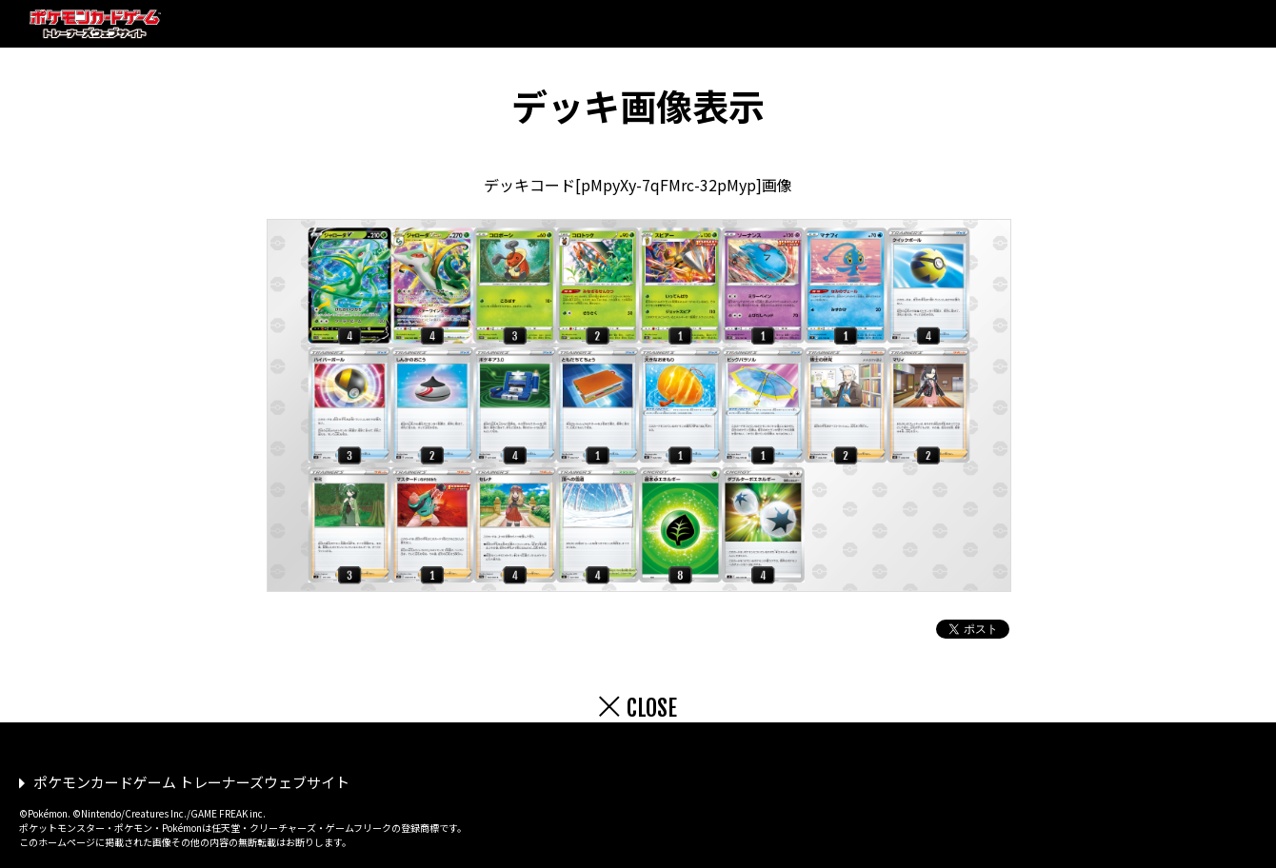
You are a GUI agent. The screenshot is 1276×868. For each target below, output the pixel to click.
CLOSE (652, 708)
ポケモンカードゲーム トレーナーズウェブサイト (191, 782)
